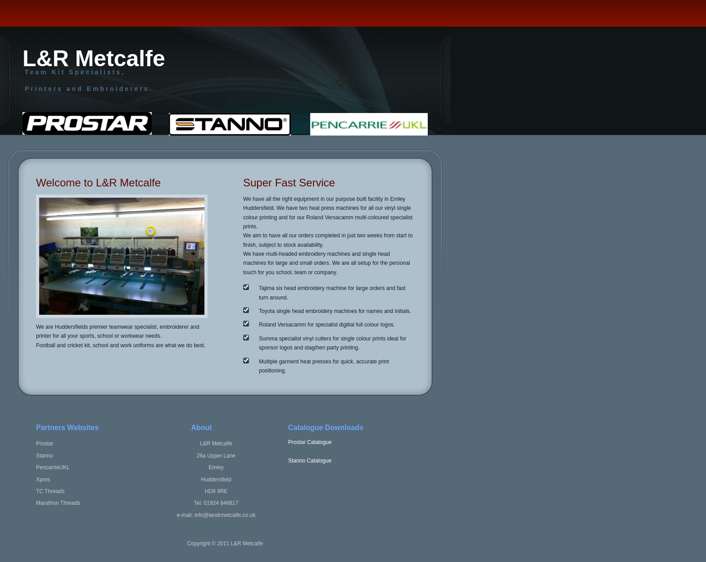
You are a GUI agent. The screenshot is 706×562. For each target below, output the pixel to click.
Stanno (44, 456)
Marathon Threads (58, 503)
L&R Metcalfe (94, 61)
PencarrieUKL (53, 467)
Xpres (43, 479)
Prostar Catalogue (310, 442)
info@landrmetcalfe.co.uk (225, 515)
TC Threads (50, 491)
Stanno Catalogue (309, 461)
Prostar (45, 443)
